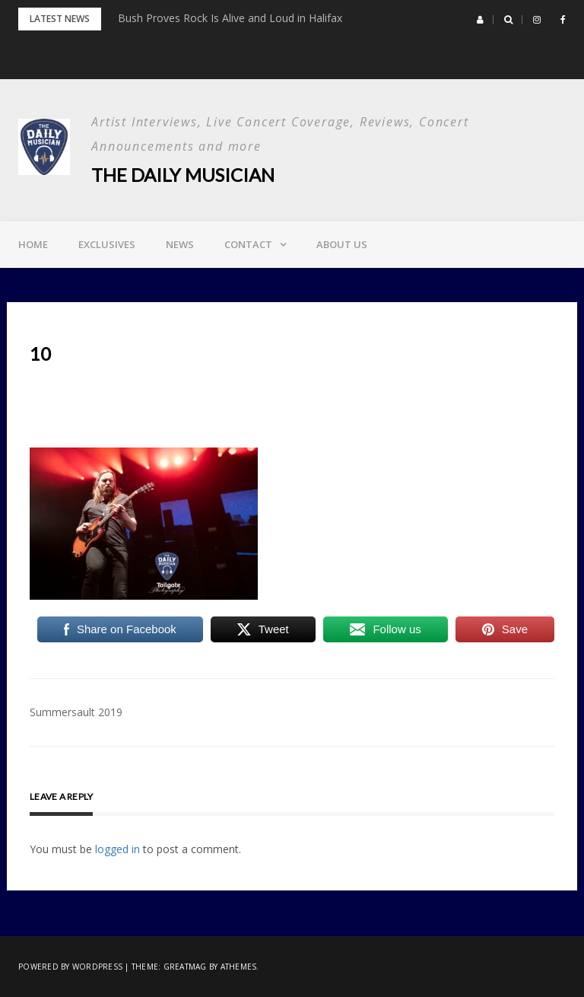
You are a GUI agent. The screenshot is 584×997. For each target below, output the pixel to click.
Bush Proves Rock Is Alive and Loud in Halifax (230, 18)
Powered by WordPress (70, 966)
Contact (248, 244)
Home (33, 244)
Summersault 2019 (76, 712)
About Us (341, 244)
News (180, 244)
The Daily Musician (183, 175)
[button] (480, 19)
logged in (117, 849)
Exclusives (106, 244)
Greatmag (185, 966)
